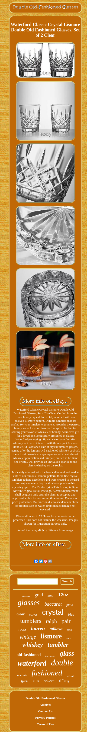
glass (67, 653)
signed (70, 676)
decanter (26, 596)
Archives (45, 704)
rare (68, 638)
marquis (22, 675)
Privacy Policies (45, 717)
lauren (38, 628)
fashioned (47, 672)
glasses (29, 602)
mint (36, 681)
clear (20, 614)
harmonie (50, 655)
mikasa (56, 628)
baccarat (53, 604)
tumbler (58, 644)
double (62, 662)
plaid (69, 605)
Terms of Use (45, 724)
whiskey (32, 644)
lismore (51, 636)
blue (71, 614)
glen (24, 680)
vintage (27, 637)
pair (66, 621)
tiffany (64, 680)
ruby (69, 629)
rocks (22, 629)
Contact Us (45, 711)
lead (50, 595)
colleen (49, 681)
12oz (63, 594)
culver (33, 614)
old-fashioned (29, 654)
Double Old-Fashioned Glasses (45, 698)
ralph (51, 621)
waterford (32, 663)
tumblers (30, 620)
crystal (52, 612)
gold (39, 594)
